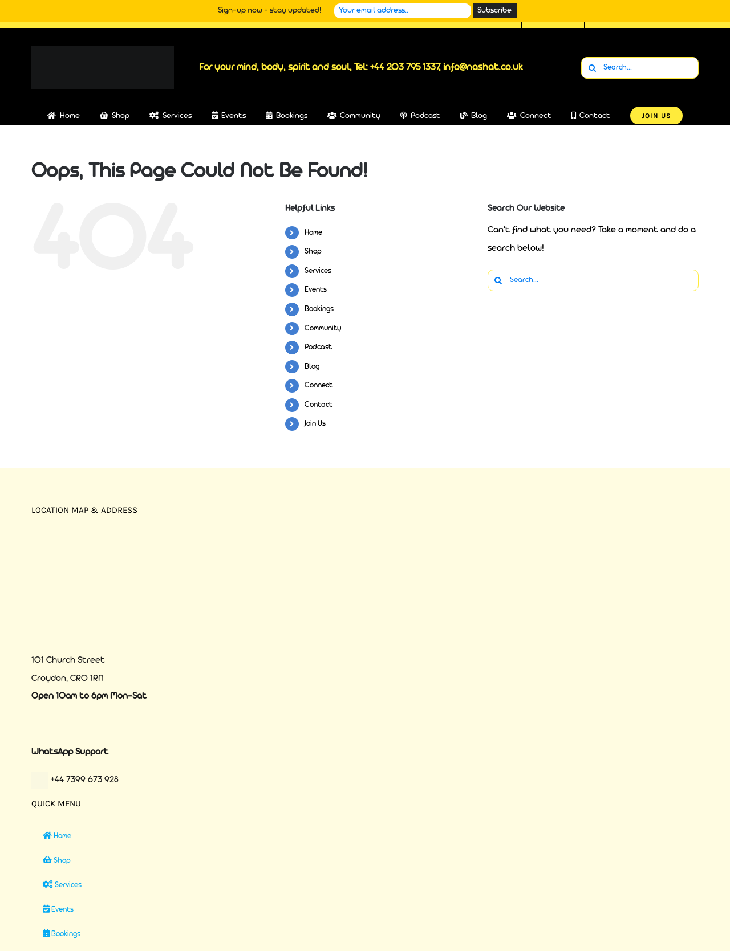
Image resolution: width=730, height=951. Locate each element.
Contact (318, 405)
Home (313, 233)
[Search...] (640, 68)
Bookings (319, 309)
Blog (312, 367)
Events (316, 290)
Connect (318, 385)
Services (318, 271)
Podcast (318, 347)
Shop (313, 251)
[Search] (592, 68)
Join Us (315, 424)
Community (323, 328)
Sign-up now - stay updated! (269, 10)
